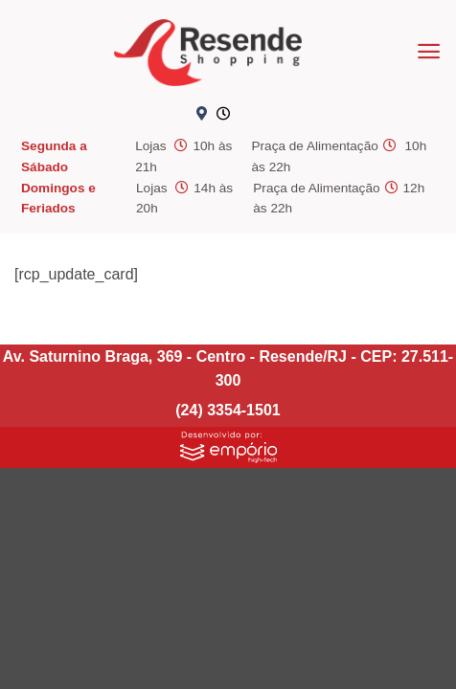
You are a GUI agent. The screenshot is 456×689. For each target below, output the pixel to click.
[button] (429, 51)
